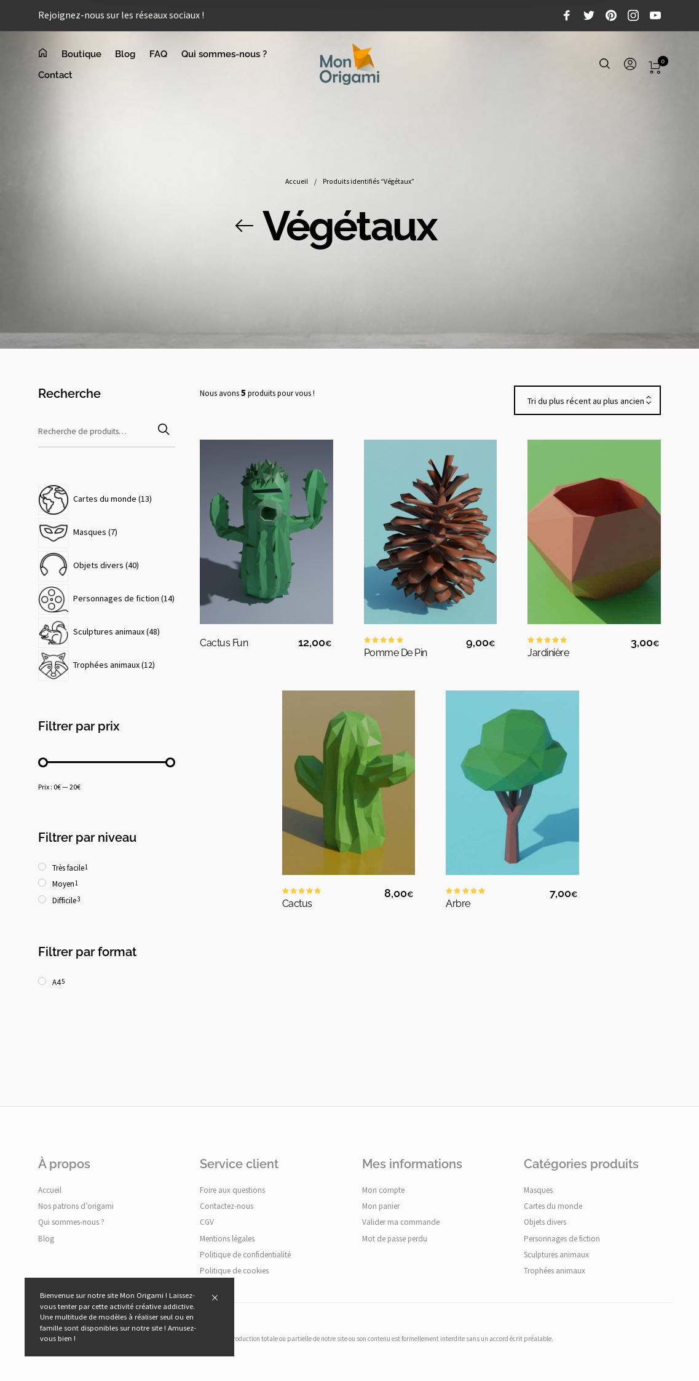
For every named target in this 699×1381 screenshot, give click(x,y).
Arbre (458, 903)
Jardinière (548, 653)
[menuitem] (49, 54)
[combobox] (587, 401)
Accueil (296, 184)
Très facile (68, 868)
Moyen (63, 884)
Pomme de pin (395, 653)
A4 (56, 983)
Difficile (64, 900)
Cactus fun (224, 643)
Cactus (297, 903)
